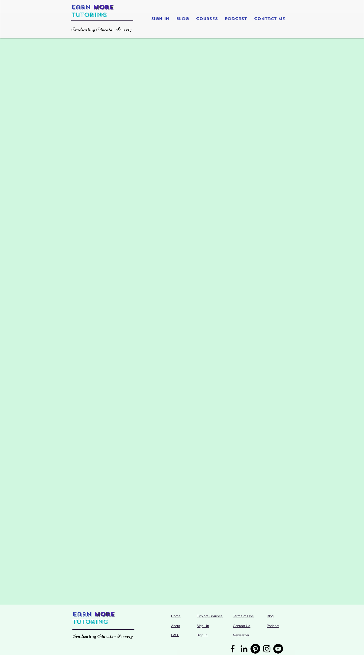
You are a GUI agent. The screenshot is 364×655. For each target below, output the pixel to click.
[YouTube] (278, 649)
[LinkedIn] (244, 649)
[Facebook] (232, 649)
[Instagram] (267, 649)
